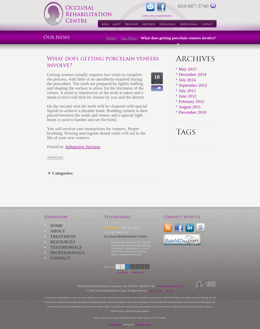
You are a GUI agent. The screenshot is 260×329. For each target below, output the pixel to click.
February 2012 (191, 101)
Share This (55, 157)
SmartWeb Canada (143, 324)
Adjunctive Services (82, 146)
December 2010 (192, 112)
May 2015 (187, 69)
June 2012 (187, 96)
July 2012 (187, 90)
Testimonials (66, 247)
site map (169, 290)
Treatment (63, 236)
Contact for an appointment (150, 7)
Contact (60, 258)
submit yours (137, 272)
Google (200, 227)
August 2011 (190, 107)
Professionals (67, 252)
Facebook (161, 7)
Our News (129, 38)
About (57, 231)
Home (111, 38)
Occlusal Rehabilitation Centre (125, 236)
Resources (62, 241)
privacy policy (155, 290)
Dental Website (115, 324)
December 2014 (192, 74)
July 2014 (187, 79)
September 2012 (193, 85)
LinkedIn (189, 227)
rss (168, 227)
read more (123, 272)
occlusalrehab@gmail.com (169, 286)
